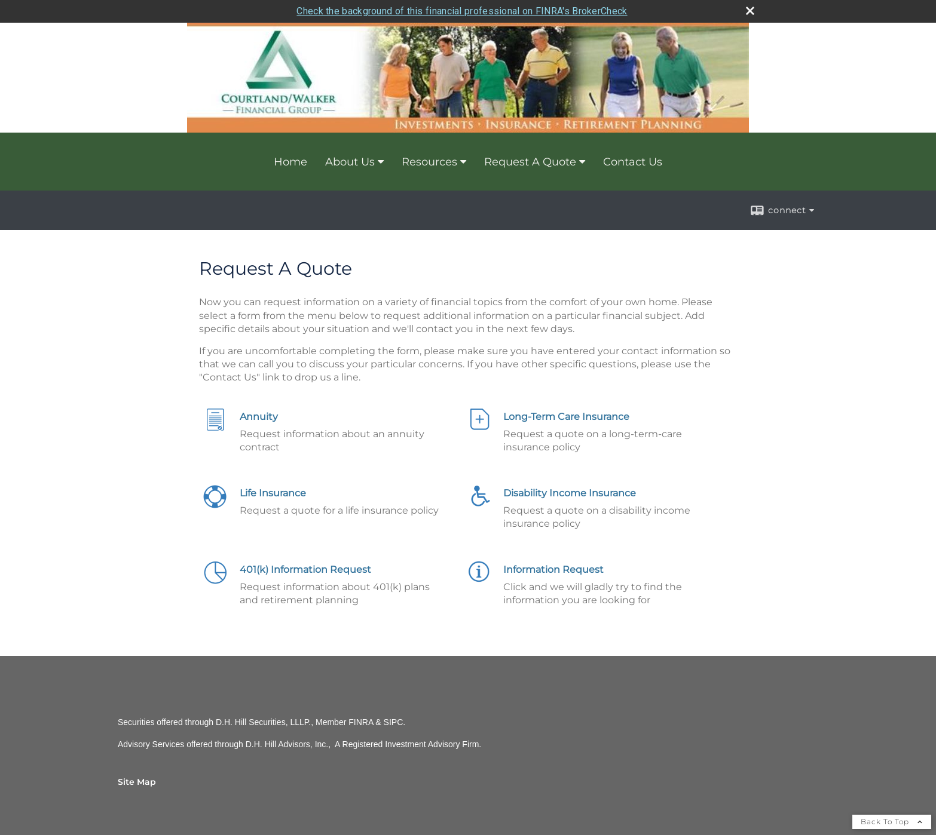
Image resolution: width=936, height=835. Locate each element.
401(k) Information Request (305, 569)
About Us (350, 161)
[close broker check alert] (750, 11)
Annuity (259, 416)
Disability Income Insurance (569, 493)
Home (290, 161)
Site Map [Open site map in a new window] (137, 781)
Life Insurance (273, 493)
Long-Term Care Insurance (566, 416)
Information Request (553, 569)
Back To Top (892, 821)
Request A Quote (530, 161)
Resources (429, 161)
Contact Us (632, 161)
